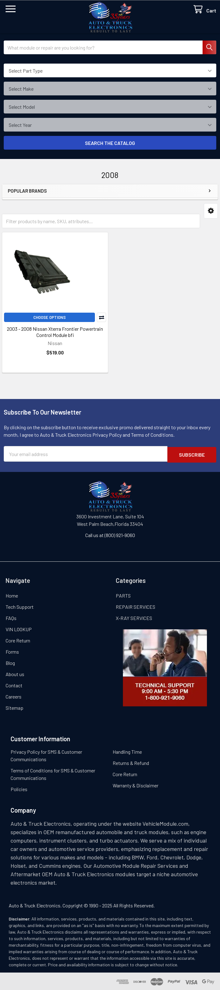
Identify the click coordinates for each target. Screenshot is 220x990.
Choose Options (49, 317)
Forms (12, 651)
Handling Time (127, 751)
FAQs (11, 617)
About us (15, 673)
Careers (13, 696)
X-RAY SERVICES (134, 617)
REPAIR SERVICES (135, 606)
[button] (211, 211)
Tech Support (20, 606)
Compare (101, 317)
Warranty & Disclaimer (135, 784)
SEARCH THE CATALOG (110, 143)
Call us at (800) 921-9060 (110, 534)
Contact (14, 684)
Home (12, 595)
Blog (10, 662)
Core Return (18, 639)
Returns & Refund (131, 762)
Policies (19, 788)
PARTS (123, 595)
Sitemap (14, 707)
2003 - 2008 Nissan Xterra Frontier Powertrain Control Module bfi (55, 332)
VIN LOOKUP (19, 628)
